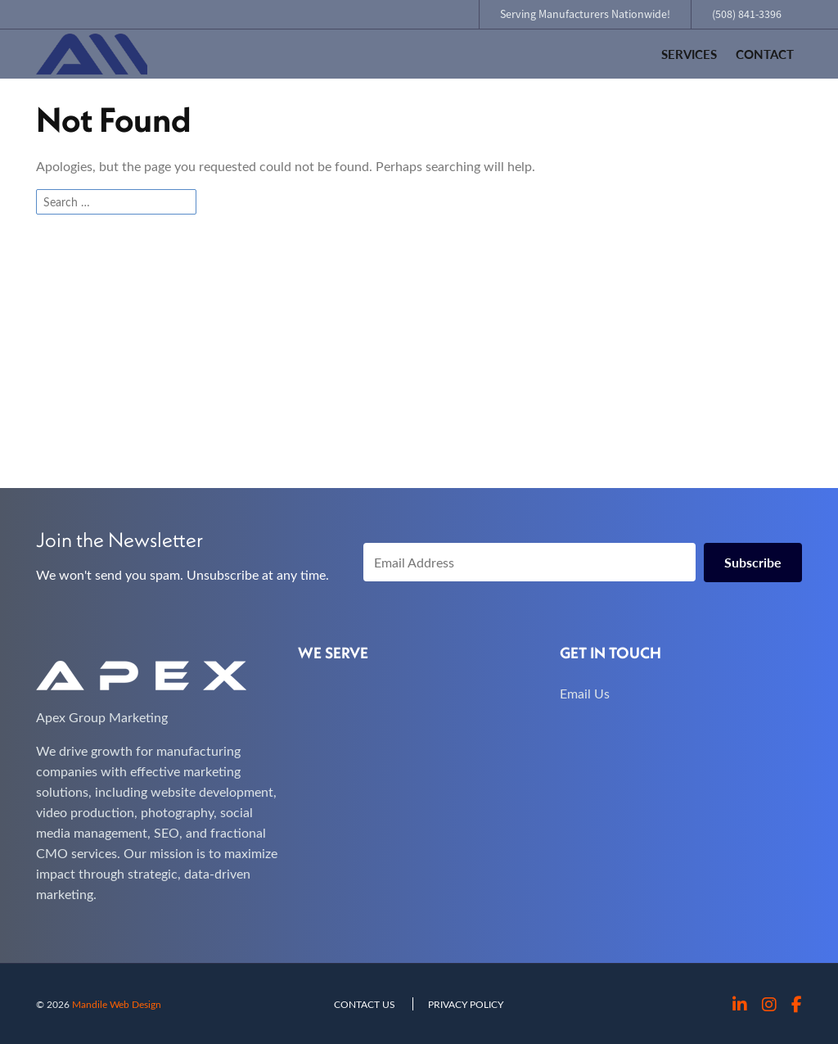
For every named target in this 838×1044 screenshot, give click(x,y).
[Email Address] (529, 562)
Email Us (585, 693)
